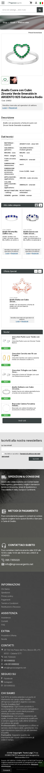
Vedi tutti (22, 420)
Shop (5, 22)
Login (4, 108)
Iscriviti (36, 459)
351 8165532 (8, 660)
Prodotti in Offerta (8, 635)
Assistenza (6, 617)
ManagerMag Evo (22, 757)
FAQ (3, 625)
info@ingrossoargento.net (19, 564)
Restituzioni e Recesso (11, 607)
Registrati (13, 108)
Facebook (7, 678)
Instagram (6, 682)
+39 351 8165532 (10, 664)
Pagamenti (5, 600)
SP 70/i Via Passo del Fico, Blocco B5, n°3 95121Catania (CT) (20, 652)
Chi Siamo (5, 589)
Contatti (4, 621)
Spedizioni (5, 592)
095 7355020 (12, 560)
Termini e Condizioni (9, 603)
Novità (4, 639)
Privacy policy (7, 596)
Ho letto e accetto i (11, 453)
